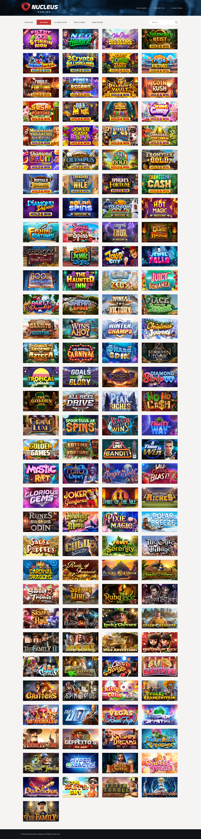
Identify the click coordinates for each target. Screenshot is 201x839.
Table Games (79, 22)
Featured (29, 22)
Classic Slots (60, 22)
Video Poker (97, 22)
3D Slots (44, 22)
